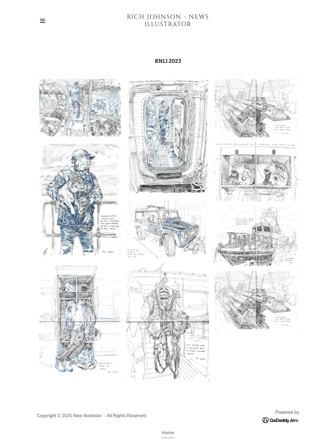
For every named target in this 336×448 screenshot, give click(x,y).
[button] (42, 20)
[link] (168, 24)
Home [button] (168, 432)
